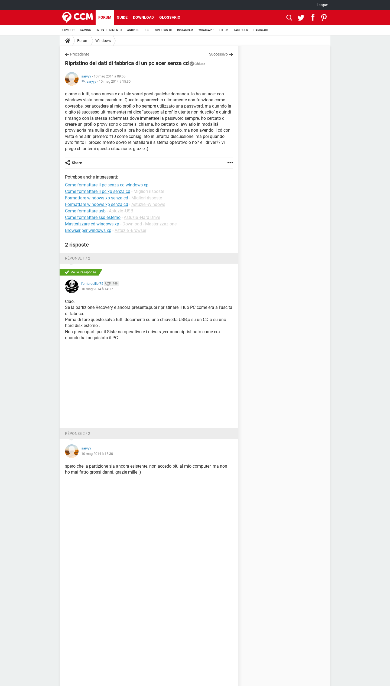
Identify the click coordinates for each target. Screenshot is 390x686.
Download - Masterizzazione (149, 223)
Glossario (169, 17)
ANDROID (133, 30)
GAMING (85, 30)
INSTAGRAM (185, 30)
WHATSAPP (206, 30)
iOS (147, 30)
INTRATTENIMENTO (109, 30)
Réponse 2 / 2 (77, 433)
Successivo (218, 54)
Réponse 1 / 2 (77, 258)
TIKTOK (224, 30)
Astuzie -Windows (148, 204)
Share (77, 163)
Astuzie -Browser (130, 230)
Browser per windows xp (88, 230)
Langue (322, 5)
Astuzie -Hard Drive (142, 217)
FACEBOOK (241, 30)
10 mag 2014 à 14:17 (97, 289)
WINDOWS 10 (163, 30)
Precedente (79, 54)
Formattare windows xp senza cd (96, 204)
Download (143, 17)
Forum (104, 17)
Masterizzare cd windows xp (92, 223)
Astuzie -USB (121, 210)
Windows (103, 40)
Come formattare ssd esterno (93, 217)
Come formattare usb (85, 210)
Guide (122, 17)
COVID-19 (68, 30)
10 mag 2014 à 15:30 (115, 81)
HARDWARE (261, 30)
